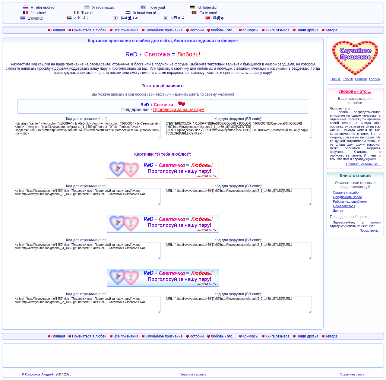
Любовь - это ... (355, 91)
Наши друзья (307, 30)
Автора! (331, 30)
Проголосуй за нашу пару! (178, 109)
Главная (58, 30)
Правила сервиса (192, 374)
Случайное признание (163, 30)
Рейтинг (361, 79)
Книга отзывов (277, 30)
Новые (336, 79)
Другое (338, 210)
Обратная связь (352, 374)
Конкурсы (250, 30)
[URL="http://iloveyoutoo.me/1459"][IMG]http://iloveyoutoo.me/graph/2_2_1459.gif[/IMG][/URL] (238, 304)
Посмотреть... (370, 230)
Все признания (125, 30)
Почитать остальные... (363, 164)
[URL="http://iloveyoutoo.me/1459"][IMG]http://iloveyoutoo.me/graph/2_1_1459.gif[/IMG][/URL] (238, 196)
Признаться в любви (89, 30)
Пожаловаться (344, 206)
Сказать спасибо (346, 192)
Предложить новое (347, 197)
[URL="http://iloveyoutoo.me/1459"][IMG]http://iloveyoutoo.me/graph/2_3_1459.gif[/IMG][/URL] (238, 250)
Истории (197, 30)
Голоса (374, 79)
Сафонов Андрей (39, 374)
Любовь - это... (223, 30)
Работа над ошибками (350, 201)
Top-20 (348, 79)
